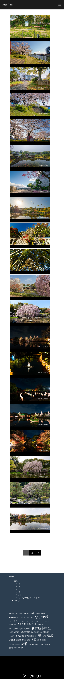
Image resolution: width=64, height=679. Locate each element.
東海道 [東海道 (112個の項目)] (24, 640)
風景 (16, 581)
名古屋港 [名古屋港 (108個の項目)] (11, 636)
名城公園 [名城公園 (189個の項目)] (19, 635)
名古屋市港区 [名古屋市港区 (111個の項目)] (35, 632)
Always (17, 600)
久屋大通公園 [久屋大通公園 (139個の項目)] (32, 624)
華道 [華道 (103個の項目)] (33, 644)
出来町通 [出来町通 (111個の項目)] (40, 624)
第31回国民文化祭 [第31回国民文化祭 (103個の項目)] (14, 644)
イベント (17, 595)
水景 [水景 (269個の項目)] (33, 639)
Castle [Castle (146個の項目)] (11, 613)
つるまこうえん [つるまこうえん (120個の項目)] (29, 618)
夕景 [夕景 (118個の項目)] (44, 636)
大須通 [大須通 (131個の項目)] (18, 640)
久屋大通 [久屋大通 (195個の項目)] (21, 624)
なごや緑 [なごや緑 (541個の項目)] (41, 617)
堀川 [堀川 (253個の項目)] (39, 635)
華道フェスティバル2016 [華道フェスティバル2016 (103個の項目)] (42, 644)
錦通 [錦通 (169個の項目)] (11, 647)
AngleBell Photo (8, 5)
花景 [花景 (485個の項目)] (24, 644)
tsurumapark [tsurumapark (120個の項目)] (13, 618)
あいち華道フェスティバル (30, 597)
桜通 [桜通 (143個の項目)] (28, 640)
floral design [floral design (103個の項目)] (18, 613)
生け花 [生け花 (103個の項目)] (39, 640)
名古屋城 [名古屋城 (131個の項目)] (27, 629)
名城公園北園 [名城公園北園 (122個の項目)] (29, 636)
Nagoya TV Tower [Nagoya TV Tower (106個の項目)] (41, 613)
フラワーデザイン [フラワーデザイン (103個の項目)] (34, 621)
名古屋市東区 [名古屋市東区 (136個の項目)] (25, 632)
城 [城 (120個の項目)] (35, 636)
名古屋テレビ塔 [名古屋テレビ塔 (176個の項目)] (16, 628)
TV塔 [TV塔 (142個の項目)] (21, 617)
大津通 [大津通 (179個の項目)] (12, 639)
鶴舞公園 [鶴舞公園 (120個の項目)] (20, 648)
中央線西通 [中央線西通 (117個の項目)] (12, 624)
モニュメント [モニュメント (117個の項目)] (44, 621)
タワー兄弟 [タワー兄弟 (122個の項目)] (13, 621)
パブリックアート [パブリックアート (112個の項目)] (23, 621)
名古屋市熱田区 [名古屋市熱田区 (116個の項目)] (44, 632)
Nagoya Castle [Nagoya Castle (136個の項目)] (29, 613)
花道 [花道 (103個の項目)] (29, 644)
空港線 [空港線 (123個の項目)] (44, 640)
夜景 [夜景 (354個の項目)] (50, 635)
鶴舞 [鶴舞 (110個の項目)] (15, 648)
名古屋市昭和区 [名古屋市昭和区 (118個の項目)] (14, 632)
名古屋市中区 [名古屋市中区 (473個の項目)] (41, 628)
